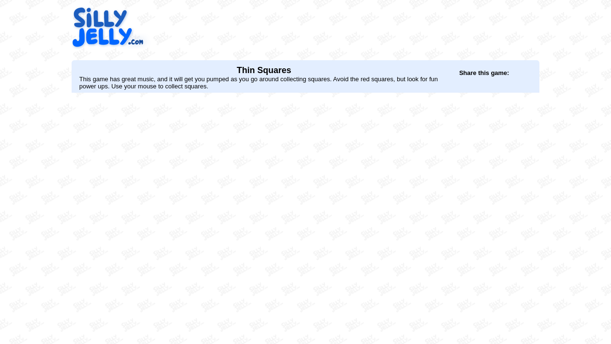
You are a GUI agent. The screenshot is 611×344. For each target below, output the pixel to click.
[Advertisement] (365, 27)
